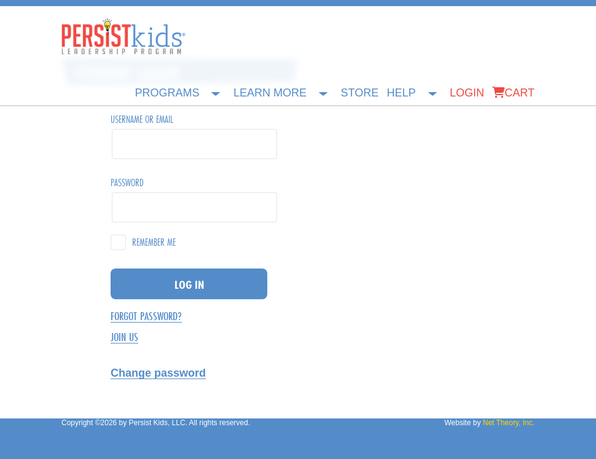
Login (467, 93)
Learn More (270, 93)
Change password (158, 373)
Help (400, 93)
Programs (167, 93)
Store (360, 93)
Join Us (124, 337)
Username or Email (142, 119)
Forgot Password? (146, 316)
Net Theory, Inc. (509, 422)
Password (127, 182)
